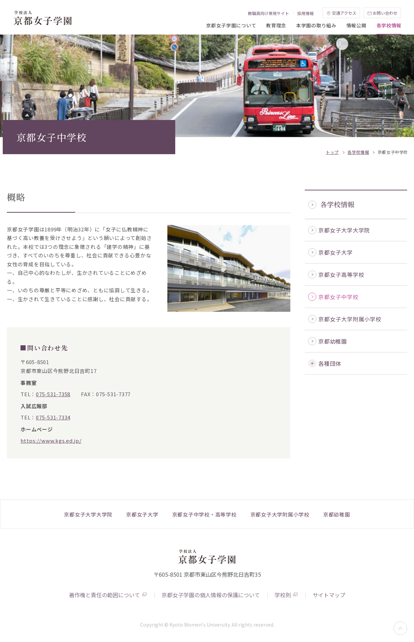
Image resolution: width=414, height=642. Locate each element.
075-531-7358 (53, 394)
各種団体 (329, 363)
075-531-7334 (53, 417)
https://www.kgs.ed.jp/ (51, 440)
